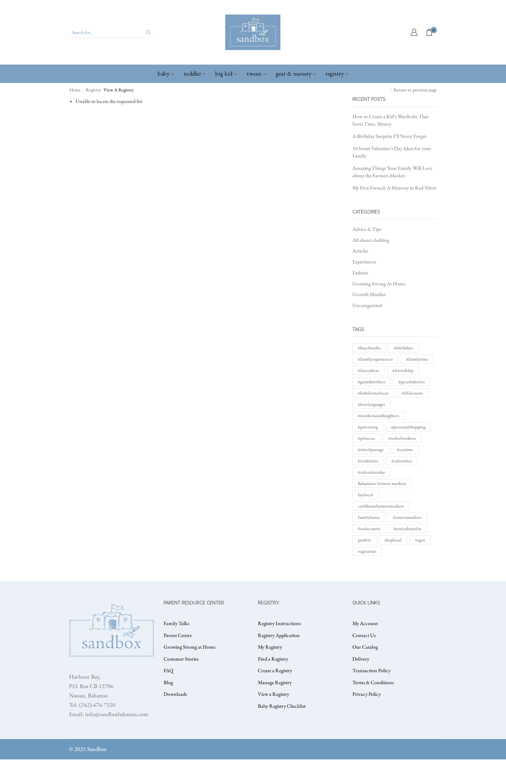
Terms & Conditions (373, 682)
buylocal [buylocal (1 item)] (365, 495)
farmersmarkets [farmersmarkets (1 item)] (407, 517)
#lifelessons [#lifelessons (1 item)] (412, 393)
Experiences (364, 261)
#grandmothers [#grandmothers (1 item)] (371, 382)
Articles (360, 250)
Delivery (360, 658)
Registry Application (279, 635)
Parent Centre (178, 635)
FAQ (168, 670)
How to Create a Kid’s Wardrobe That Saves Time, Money (390, 120)
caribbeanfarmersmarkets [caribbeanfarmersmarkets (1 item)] (381, 506)
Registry (337, 73)
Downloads (175, 694)
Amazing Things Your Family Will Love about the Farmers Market (392, 172)
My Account (365, 623)
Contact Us (364, 635)
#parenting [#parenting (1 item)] (368, 427)
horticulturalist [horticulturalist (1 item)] (407, 528)
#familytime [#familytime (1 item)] (417, 359)
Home (75, 90)
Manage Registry (275, 682)
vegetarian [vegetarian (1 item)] (367, 551)
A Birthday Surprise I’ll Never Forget (389, 136)
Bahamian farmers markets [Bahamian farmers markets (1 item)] (382, 483)
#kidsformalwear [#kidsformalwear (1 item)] (373, 393)
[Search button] (148, 32)
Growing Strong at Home (190, 646)
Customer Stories (181, 658)
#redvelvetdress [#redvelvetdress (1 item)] (402, 438)
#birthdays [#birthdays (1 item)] (403, 348)
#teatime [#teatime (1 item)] (405, 449)
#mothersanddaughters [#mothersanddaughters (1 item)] (378, 415)
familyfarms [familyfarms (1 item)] (369, 517)
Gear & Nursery (296, 73)
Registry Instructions (279, 623)
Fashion (360, 272)
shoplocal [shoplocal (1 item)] (392, 540)
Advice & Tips (366, 229)
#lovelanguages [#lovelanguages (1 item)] (371, 404)
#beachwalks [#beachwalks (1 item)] (369, 348)
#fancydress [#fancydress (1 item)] (368, 370)
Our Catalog (365, 646)
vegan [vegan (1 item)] (420, 540)
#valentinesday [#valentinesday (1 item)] (371, 472)
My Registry (270, 646)
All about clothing (370, 240)
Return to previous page (415, 90)
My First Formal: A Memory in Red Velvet (394, 187)
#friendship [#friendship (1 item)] (402, 370)
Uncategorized (367, 305)
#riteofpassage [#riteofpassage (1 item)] (371, 449)
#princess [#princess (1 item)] (366, 438)
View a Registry (273, 694)
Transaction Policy (371, 670)
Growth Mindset (369, 294)
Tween (256, 73)
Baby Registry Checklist (282, 706)
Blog (168, 682)
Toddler (195, 73)
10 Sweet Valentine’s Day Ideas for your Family (391, 152)
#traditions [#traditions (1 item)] (368, 461)
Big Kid (226, 73)
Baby (165, 73)
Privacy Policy (366, 694)
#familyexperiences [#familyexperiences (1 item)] (375, 359)
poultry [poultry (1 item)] (364, 540)
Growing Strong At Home (379, 283)
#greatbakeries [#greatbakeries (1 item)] (412, 382)
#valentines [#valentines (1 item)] (401, 461)
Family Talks (176, 623)
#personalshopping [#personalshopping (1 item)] (408, 427)
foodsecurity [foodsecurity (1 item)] (369, 528)
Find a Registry (273, 658)
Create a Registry (275, 670)
